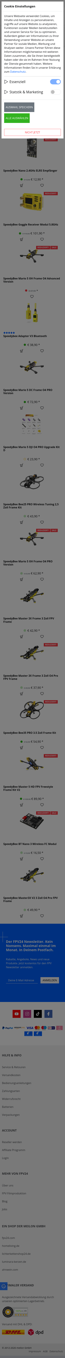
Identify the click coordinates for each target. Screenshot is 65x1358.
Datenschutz (18, 71)
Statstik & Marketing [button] (23, 92)
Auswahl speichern (19, 107)
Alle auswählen (17, 118)
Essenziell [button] (14, 81)
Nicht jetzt (32, 132)
